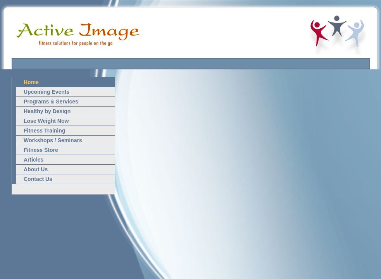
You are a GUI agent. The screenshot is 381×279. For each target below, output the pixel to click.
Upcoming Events (46, 92)
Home (31, 82)
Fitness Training (44, 130)
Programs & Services (51, 101)
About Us (36, 169)
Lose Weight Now (46, 121)
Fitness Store (41, 150)
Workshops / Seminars (53, 140)
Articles (33, 160)
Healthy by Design (47, 111)
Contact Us (38, 179)
